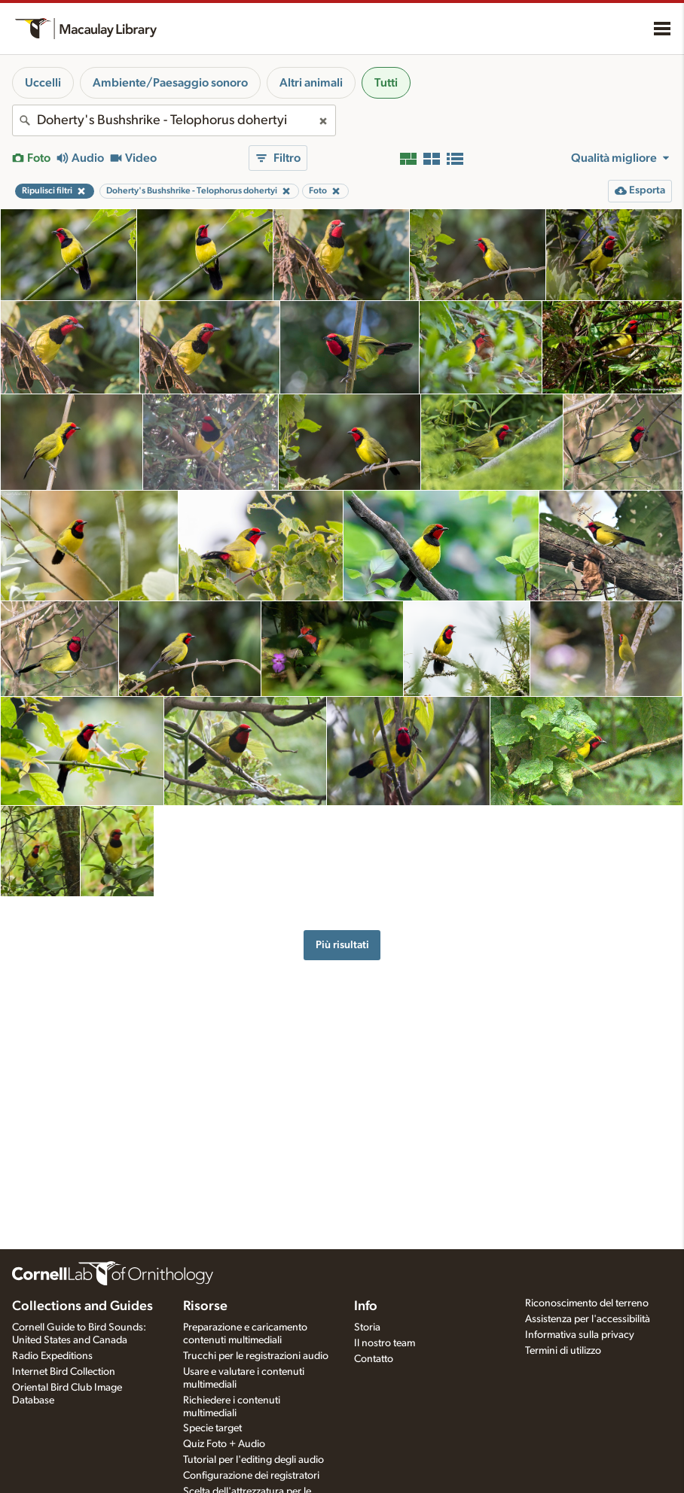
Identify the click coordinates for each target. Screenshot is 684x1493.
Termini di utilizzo (563, 1351)
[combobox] (174, 120)
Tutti (386, 83)
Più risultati (342, 944)
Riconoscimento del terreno (587, 1303)
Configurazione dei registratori (251, 1475)
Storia (367, 1327)
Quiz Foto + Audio (224, 1444)
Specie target (212, 1428)
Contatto (373, 1359)
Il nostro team (384, 1343)
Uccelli (43, 83)
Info (365, 1306)
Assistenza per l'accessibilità (587, 1319)
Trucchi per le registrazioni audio (255, 1356)
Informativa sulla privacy (579, 1335)
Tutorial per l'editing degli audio (253, 1460)
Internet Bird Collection (63, 1372)
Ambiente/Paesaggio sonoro (170, 83)
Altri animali (311, 83)
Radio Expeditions (52, 1356)
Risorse (205, 1306)
